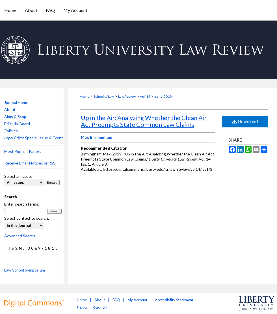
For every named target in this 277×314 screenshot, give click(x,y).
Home (84, 96)
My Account (137, 300)
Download (245, 121)
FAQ (116, 300)
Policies (11, 130)
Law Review (127, 96)
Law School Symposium (24, 270)
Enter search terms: (21, 204)
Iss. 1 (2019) (163, 96)
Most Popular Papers (22, 151)
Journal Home (16, 102)
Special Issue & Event (33, 137)
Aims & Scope (16, 116)
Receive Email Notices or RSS (29, 163)
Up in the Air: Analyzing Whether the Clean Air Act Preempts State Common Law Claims (144, 121)
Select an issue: (18, 176)
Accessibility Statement (174, 300)
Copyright (100, 307)
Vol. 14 (145, 96)
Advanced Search (19, 235)
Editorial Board (17, 123)
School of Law (104, 96)
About (10, 109)
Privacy (82, 307)
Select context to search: (26, 218)
